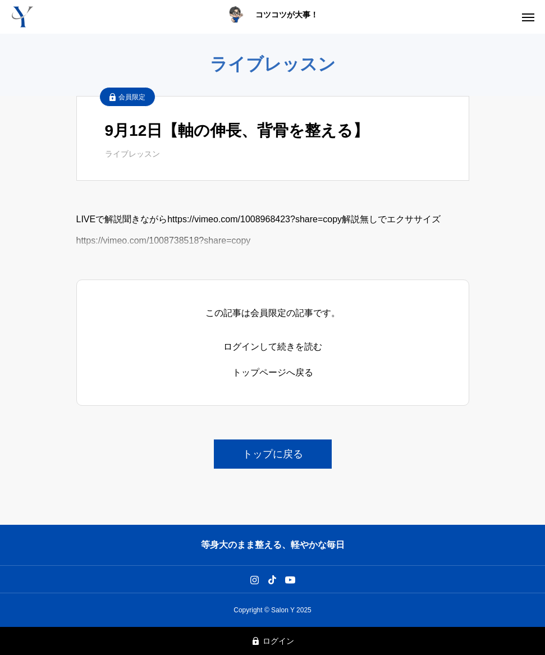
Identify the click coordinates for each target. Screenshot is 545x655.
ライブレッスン (132, 154)
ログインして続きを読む (272, 346)
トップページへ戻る (272, 372)
